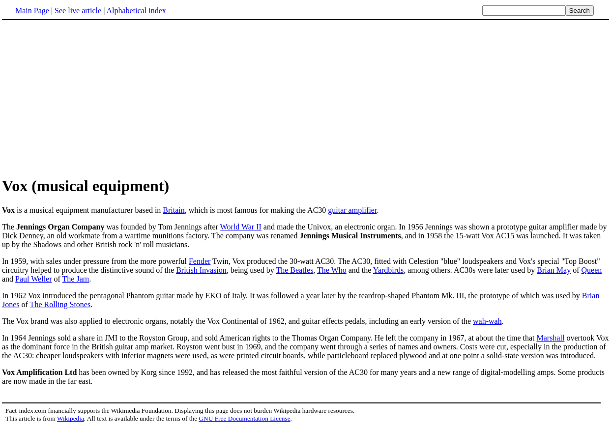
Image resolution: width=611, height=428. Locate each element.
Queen (591, 270)
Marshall (551, 338)
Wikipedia (70, 418)
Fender (199, 261)
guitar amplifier (352, 210)
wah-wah (487, 321)
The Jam (75, 279)
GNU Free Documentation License (244, 418)
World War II (241, 227)
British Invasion (201, 270)
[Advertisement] (84, 98)
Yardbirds (388, 270)
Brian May (554, 270)
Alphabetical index (136, 10)
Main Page (32, 10)
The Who (332, 270)
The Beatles (294, 270)
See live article (78, 10)
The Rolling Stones (60, 304)
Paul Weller (33, 279)
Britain (173, 210)
